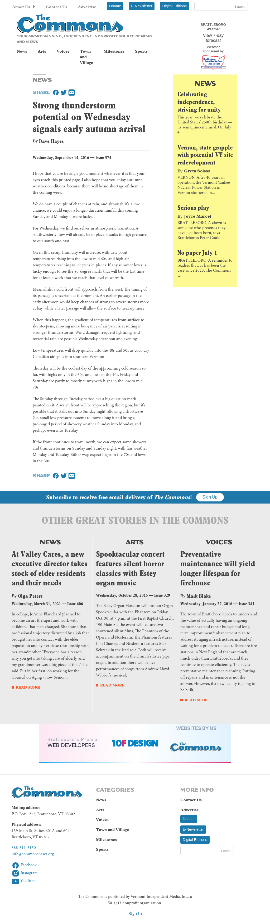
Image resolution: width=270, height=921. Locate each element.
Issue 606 (75, 603)
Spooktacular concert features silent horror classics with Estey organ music (130, 568)
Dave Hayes (51, 141)
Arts (42, 51)
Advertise (87, 6)
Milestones (114, 51)
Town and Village (86, 57)
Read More (28, 687)
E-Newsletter (141, 6)
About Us (21, 6)
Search (239, 6)
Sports (141, 51)
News (22, 51)
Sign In (135, 913)
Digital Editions (174, 6)
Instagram (25, 873)
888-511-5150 (24, 848)
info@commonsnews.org (33, 854)
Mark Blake (199, 596)
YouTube (23, 881)
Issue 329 (162, 595)
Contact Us (56, 6)
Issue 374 (103, 157)
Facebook (24, 865)
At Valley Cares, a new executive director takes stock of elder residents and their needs (50, 568)
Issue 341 (246, 603)
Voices (63, 51)
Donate (115, 6)
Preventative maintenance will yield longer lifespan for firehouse (217, 568)
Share (41, 91)
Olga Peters (30, 596)
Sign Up (210, 497)
